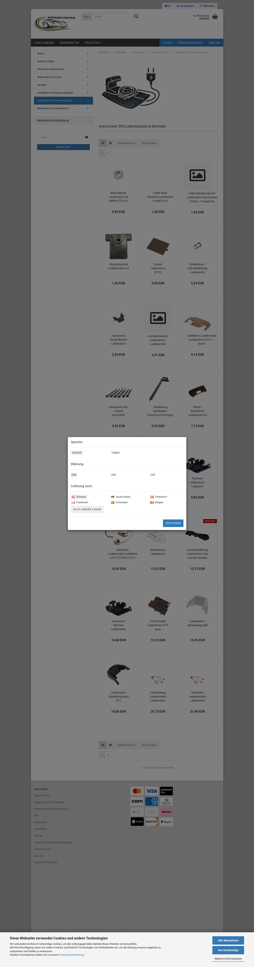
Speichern (173, 523)
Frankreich (79, 503)
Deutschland (120, 497)
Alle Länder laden (87, 509)
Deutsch (76, 453)
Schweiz (78, 497)
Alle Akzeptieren (228, 940)
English (115, 453)
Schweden (119, 503)
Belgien (157, 503)
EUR (73, 475)
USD (113, 475)
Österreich (158, 497)
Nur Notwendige (228, 950)
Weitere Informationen (228, 958)
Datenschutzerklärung (71, 954)
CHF (152, 475)
